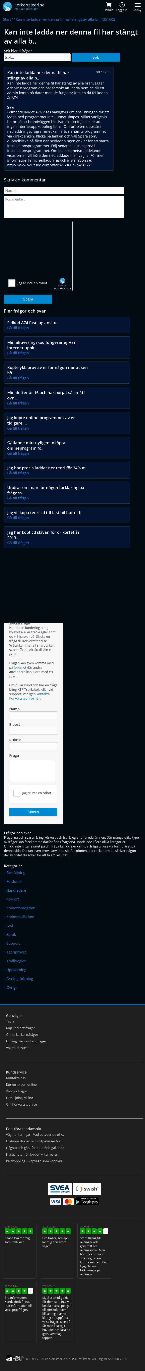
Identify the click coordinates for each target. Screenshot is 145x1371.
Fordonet (14, 881)
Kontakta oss (16, 1078)
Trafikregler (16, 960)
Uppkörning (16, 969)
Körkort (12, 899)
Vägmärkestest (17, 1048)
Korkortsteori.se (56, 1359)
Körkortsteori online (21, 1084)
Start (7, 19)
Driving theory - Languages (26, 1041)
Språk (11, 934)
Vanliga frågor (16, 1091)
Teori (10, 1021)
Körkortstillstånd (20, 916)
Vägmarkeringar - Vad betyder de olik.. (35, 1134)
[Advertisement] (38, 252)
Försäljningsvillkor (19, 1098)
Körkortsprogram (20, 908)
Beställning (15, 872)
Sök (95, 57)
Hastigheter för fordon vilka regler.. (32, 1154)
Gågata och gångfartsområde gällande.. (36, 1148)
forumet (20, 667)
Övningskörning (19, 978)
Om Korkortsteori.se (21, 1104)
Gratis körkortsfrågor (22, 1034)
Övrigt (11, 987)
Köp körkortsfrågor (20, 1028)
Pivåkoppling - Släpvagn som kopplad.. (35, 1161)
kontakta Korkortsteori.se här (29, 696)
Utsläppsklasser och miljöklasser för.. (34, 1141)
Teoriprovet (16, 952)
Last (9, 925)
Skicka (33, 812)
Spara (28, 299)
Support (13, 943)
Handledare (16, 890)
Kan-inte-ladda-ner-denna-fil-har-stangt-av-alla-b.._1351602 (65, 19)
